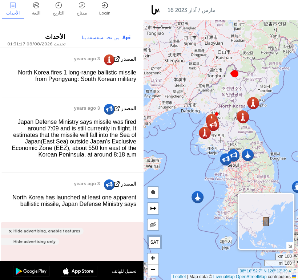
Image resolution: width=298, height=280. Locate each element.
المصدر (128, 59)
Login (104, 9)
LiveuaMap (224, 276)
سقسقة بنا (93, 37)
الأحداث (13, 9)
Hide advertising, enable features (46, 231)
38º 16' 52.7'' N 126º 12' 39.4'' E (268, 271)
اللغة (36, 9)
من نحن (113, 37)
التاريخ (58, 9)
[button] (234, 73)
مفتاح (82, 9)
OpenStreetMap (251, 276)
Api (126, 37)
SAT (154, 242)
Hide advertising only (34, 241)
